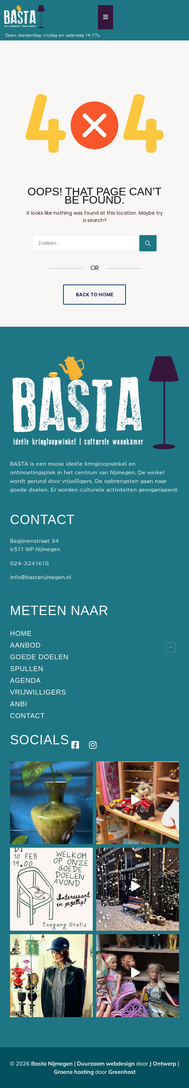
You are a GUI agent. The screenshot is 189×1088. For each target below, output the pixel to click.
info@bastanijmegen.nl (40, 577)
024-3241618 (29, 563)
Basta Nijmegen (52, 1063)
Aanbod (25, 645)
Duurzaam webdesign (106, 1063)
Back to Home (94, 294)
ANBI (18, 704)
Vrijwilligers (38, 692)
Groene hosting (74, 1071)
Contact (27, 715)
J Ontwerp (162, 1063)
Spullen (26, 668)
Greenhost (122, 1071)
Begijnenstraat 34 (34, 541)
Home (21, 633)
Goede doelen (39, 657)
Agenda (25, 680)
